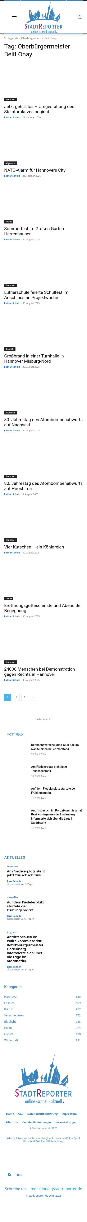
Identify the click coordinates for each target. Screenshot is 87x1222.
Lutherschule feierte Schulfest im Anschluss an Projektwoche (36, 295)
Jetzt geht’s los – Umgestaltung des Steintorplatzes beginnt (39, 109)
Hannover (10, 99)
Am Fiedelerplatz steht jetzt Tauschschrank (26, 873)
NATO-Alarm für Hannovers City (35, 170)
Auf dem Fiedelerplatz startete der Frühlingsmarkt (25, 906)
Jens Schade (14, 881)
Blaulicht (9, 348)
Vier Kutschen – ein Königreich (34, 547)
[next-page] (33, 697)
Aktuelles (12, 897)
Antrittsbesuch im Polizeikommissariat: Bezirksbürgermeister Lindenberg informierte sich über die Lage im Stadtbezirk (25, 949)
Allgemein (10, 163)
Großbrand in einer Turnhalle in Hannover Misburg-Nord (34, 359)
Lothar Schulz (12, 117)
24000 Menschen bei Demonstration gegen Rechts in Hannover (39, 672)
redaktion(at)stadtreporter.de (56, 1188)
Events (8, 221)
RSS (19, 1174)
